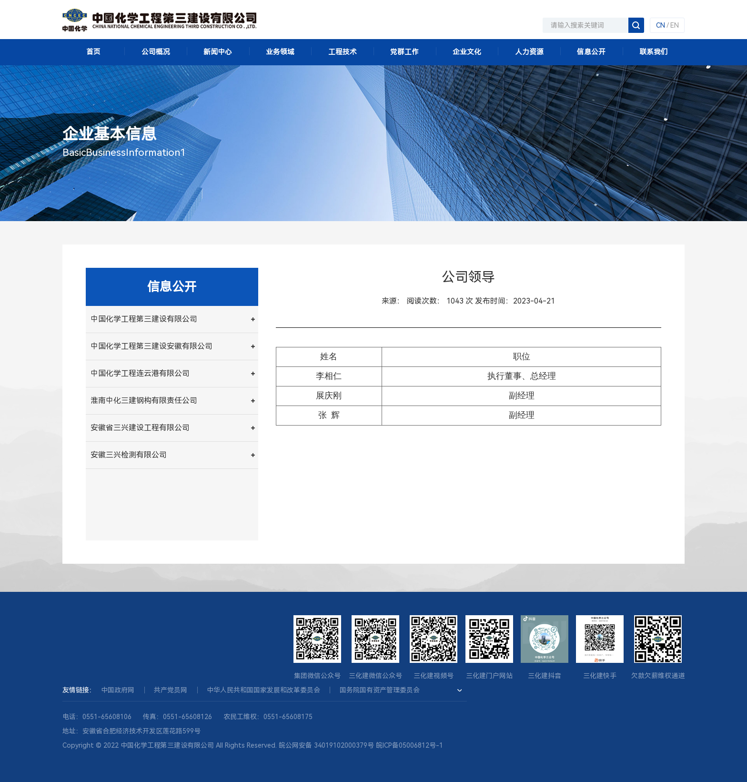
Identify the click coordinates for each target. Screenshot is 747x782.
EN (674, 25)
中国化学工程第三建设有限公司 (144, 319)
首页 (93, 52)
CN (660, 25)
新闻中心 (217, 52)
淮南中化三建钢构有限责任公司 (144, 400)
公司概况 (155, 52)
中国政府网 (117, 690)
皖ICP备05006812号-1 (409, 745)
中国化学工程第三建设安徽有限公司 (151, 346)
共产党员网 (170, 690)
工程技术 (342, 52)
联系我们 (653, 52)
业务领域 (280, 52)
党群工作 (404, 52)
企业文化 (467, 52)
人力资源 (529, 52)
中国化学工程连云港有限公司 (140, 373)
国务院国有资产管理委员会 (380, 690)
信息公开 (591, 52)
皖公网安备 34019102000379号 (326, 745)
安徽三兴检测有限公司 (129, 454)
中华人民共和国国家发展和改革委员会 (263, 690)
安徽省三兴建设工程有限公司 (140, 427)
